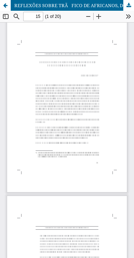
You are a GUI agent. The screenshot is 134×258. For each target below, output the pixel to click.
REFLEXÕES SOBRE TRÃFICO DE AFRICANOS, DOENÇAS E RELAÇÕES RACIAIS (74, 5)
